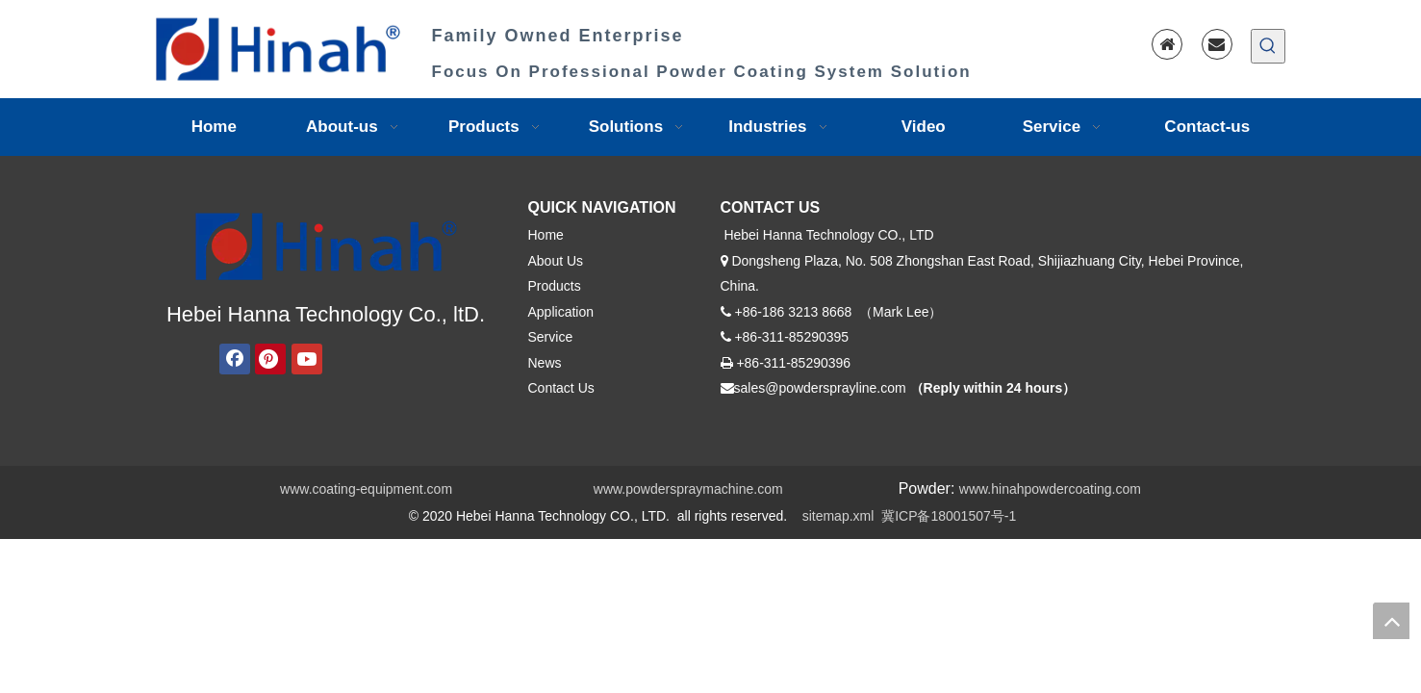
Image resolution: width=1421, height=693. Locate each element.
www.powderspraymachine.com (688, 489)
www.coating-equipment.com (366, 489)
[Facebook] (234, 359)
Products (554, 286)
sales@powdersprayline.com (820, 388)
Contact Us (561, 388)
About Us (556, 261)
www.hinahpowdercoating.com (1050, 489)
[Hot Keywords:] (1268, 46)
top (1391, 621)
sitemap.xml (838, 516)
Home (546, 235)
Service (550, 337)
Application (561, 312)
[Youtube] (307, 359)
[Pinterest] (270, 359)
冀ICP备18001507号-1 (948, 516)
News (545, 363)
